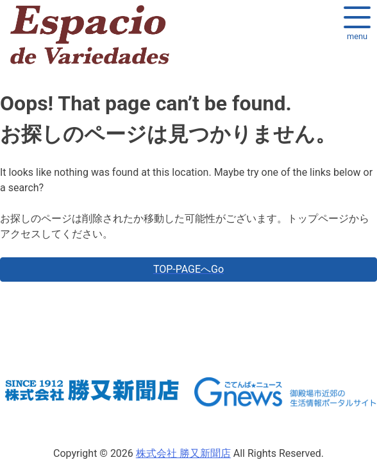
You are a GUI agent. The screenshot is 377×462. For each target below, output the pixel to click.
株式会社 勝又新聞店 (183, 453)
